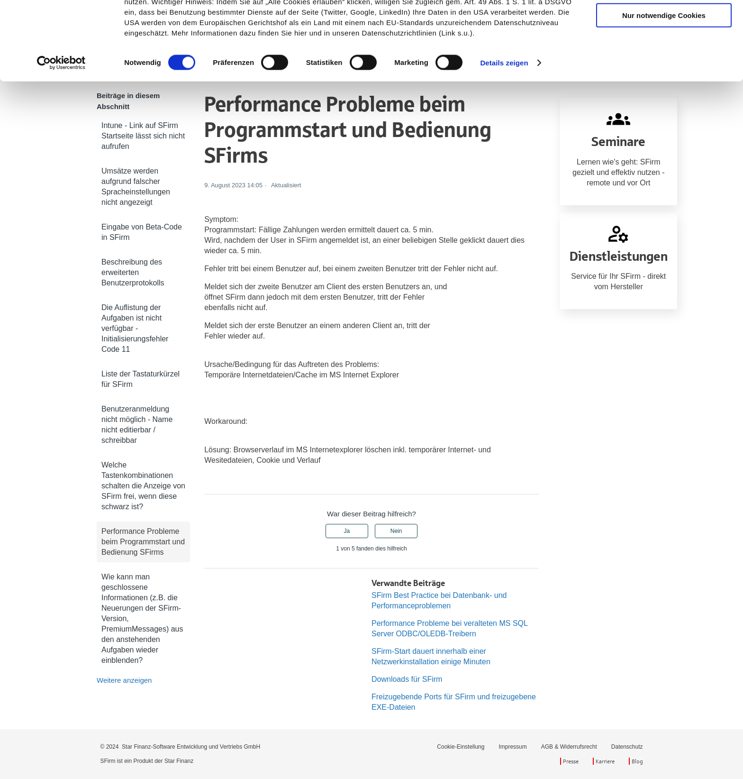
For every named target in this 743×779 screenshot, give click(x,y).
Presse (571, 761)
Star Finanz (178, 761)
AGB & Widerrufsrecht (569, 746)
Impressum (512, 746)
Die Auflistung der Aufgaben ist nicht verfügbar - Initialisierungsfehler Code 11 (134, 328)
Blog (637, 761)
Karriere (605, 761)
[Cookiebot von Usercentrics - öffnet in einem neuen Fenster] (61, 127)
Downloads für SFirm (407, 679)
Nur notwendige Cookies (664, 79)
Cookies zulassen (664, 23)
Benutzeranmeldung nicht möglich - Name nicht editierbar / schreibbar (136, 424)
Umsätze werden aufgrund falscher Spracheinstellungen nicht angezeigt (135, 186)
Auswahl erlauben (664, 51)
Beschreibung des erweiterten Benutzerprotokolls (132, 272)
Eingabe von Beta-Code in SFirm (141, 232)
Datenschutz (627, 746)
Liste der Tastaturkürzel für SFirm (140, 379)
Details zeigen (504, 127)
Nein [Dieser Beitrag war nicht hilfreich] (396, 531)
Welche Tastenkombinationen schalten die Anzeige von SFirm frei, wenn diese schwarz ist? (143, 486)
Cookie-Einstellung (460, 746)
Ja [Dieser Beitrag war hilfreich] (347, 531)
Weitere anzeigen (124, 680)
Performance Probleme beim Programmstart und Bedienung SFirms (143, 541)
